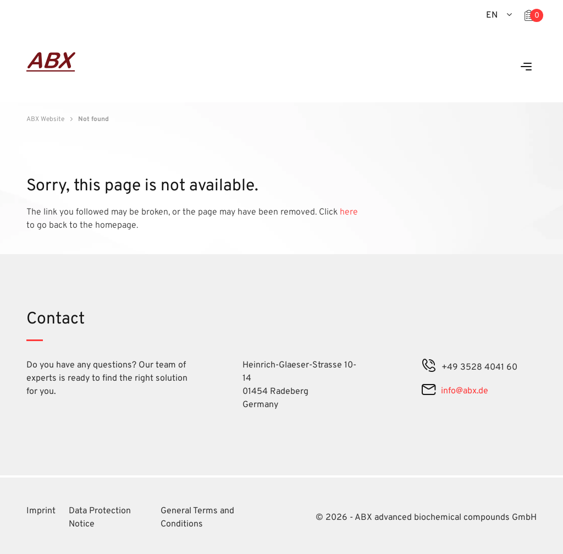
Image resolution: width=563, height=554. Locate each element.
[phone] (429, 367)
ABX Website (45, 119)
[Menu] (526, 67)
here (349, 212)
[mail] (429, 391)
